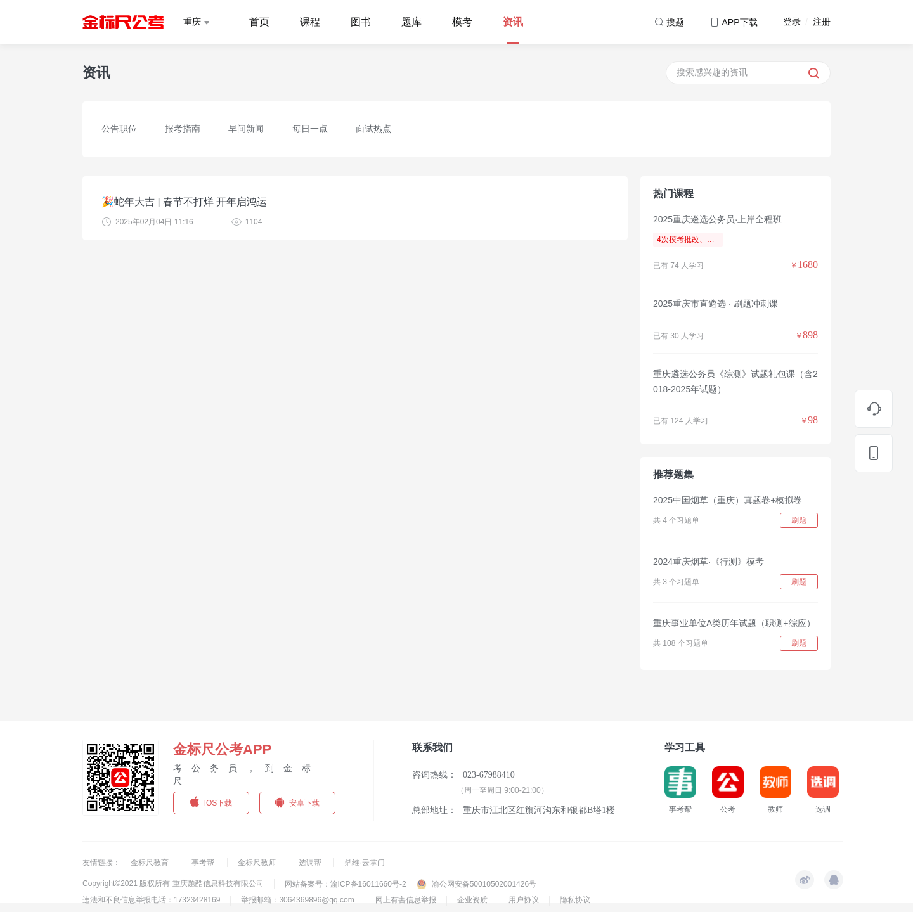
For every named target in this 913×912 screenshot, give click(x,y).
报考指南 (182, 129)
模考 (462, 21)
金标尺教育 (151, 862)
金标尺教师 (258, 862)
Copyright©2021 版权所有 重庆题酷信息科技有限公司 (173, 883)
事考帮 (203, 862)
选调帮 (311, 862)
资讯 (513, 21)
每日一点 (310, 129)
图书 (361, 21)
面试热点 (373, 129)
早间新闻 (246, 129)
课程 (310, 21)
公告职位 (119, 129)
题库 (411, 21)
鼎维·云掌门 (364, 862)
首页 (259, 21)
